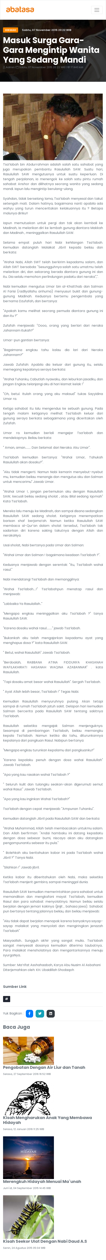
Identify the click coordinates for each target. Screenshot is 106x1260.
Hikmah (10, 30)
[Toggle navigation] (97, 10)
